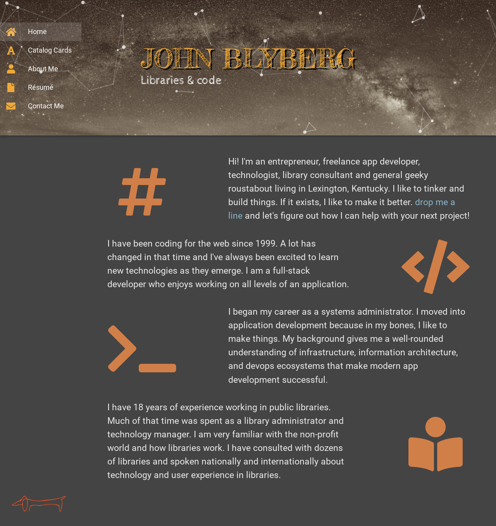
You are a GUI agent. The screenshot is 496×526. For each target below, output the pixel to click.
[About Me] (40, 69)
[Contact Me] (40, 106)
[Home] (40, 31)
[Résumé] (40, 87)
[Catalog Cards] (40, 50)
